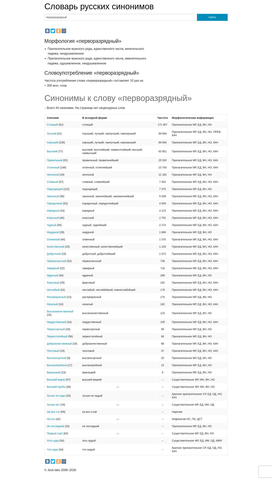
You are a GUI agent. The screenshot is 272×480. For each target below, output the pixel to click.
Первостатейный (57, 336)
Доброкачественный (59, 343)
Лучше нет (53, 404)
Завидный (53, 268)
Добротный (54, 253)
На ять (51, 419)
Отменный (53, 239)
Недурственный (56, 322)
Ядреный (52, 275)
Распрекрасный (56, 297)
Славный (52, 181)
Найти (212, 17)
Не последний (55, 426)
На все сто (53, 411)
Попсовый (53, 350)
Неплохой (53, 174)
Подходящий (55, 189)
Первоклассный (56, 261)
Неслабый (53, 289)
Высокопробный (57, 365)
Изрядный (53, 210)
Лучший (51, 133)
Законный (53, 196)
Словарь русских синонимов (99, 6)
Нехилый (52, 304)
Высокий (52, 151)
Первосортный (56, 329)
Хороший (52, 142)
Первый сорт (55, 433)
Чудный (51, 225)
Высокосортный (56, 358)
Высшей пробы (56, 386)
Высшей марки (56, 379)
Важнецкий (53, 372)
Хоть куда (53, 440)
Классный (53, 217)
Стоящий (52, 124)
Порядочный (54, 203)
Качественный (55, 246)
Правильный (54, 160)
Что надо (52, 449)
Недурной (53, 232)
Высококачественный (60, 311)
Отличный (53, 167)
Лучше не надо (56, 395)
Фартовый (53, 282)
